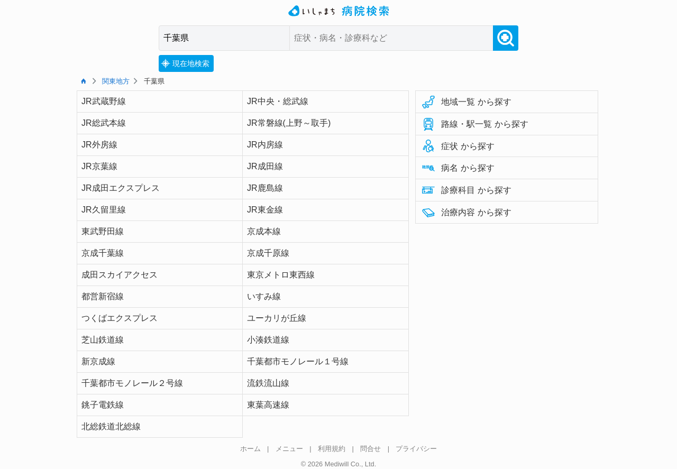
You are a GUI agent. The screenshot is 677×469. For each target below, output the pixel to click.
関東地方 (116, 81)
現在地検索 (185, 63)
